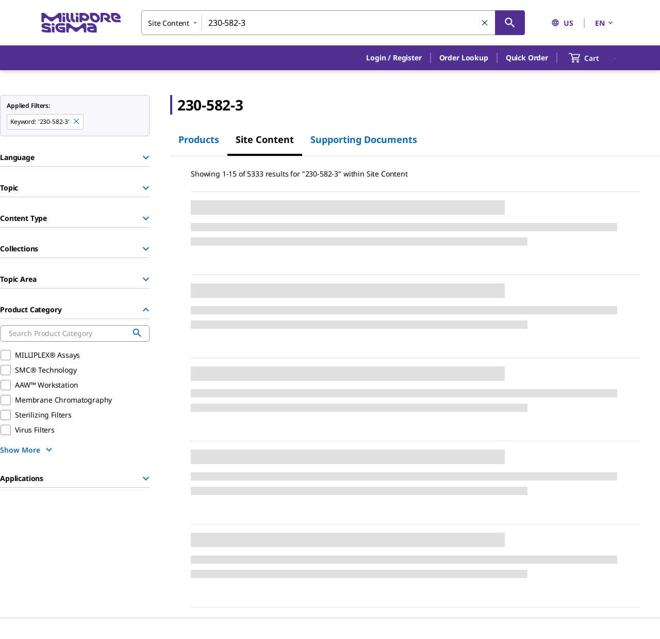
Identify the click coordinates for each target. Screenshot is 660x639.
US (562, 23)
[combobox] (333, 22)
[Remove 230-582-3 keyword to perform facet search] (77, 122)
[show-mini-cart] (593, 58)
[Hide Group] (146, 309)
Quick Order (527, 57)
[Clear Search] (485, 23)
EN (605, 23)
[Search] (510, 22)
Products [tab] (198, 139)
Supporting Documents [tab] (363, 139)
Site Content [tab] (265, 139)
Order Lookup (463, 57)
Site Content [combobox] (168, 23)
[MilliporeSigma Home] (81, 23)
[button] (393, 58)
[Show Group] (146, 157)
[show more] (27, 449)
